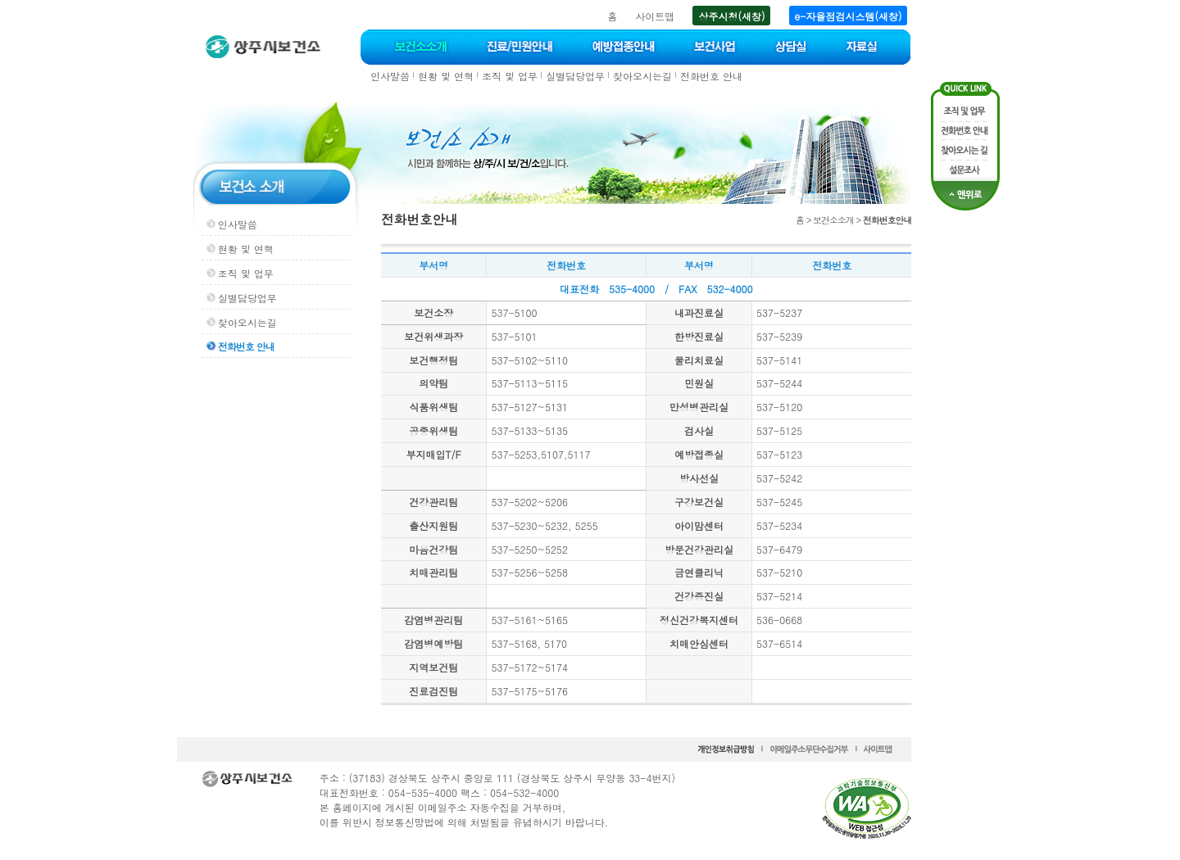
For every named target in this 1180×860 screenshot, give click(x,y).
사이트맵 (654, 16)
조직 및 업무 (510, 76)
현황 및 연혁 (446, 76)
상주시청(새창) (731, 16)
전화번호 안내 (711, 76)
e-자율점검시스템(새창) (848, 16)
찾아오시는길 (642, 76)
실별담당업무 (575, 76)
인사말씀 (390, 76)
